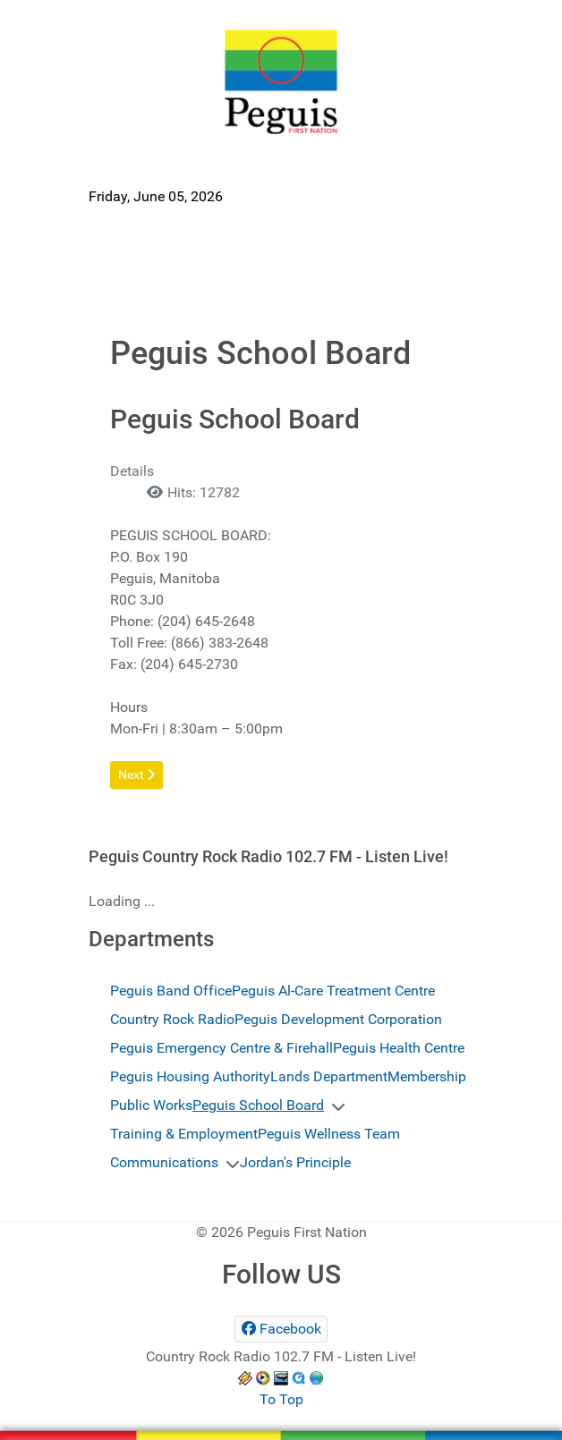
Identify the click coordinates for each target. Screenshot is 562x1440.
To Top (281, 1399)
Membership (426, 1076)
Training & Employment (184, 1133)
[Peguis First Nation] (281, 81)
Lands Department (328, 1076)
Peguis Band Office (171, 990)
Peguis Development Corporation (338, 1019)
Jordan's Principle (295, 1162)
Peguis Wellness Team (329, 1133)
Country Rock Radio (172, 1019)
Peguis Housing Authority (190, 1076)
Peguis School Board (258, 1105)
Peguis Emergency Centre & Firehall (221, 1047)
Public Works (151, 1105)
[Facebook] (281, 1329)
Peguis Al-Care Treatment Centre (333, 990)
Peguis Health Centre (398, 1047)
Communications (164, 1162)
